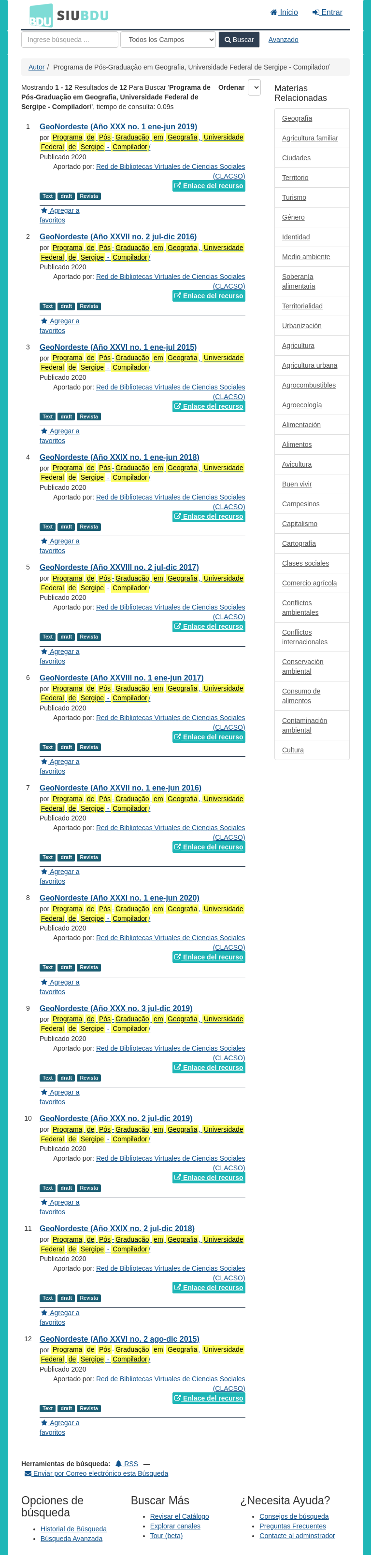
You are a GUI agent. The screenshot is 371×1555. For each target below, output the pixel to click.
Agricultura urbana (309, 365)
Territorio (295, 177)
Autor (36, 67)
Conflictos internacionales (305, 637)
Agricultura (298, 345)
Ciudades (296, 158)
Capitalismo (299, 524)
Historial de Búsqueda (74, 1529)
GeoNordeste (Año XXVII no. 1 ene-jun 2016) (120, 788)
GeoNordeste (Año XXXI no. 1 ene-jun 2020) (120, 898)
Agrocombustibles (309, 385)
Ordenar (231, 87)
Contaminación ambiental (304, 725)
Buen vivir (297, 484)
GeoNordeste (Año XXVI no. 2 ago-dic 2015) (120, 1339)
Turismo (294, 197)
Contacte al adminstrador (297, 1536)
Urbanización (302, 326)
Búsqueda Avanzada (71, 1538)
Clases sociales (305, 563)
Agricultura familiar (310, 138)
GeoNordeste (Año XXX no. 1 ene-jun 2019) (118, 127)
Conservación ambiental (303, 666)
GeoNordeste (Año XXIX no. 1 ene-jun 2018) (120, 457)
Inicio (284, 12)
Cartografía (299, 543)
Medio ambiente (306, 257)
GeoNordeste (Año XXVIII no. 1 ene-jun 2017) (122, 678)
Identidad (296, 237)
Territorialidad (302, 306)
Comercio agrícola (309, 583)
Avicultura (297, 464)
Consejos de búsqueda (293, 1516)
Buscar (239, 39)
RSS (126, 1464)
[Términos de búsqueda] (69, 39)
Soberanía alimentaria (298, 281)
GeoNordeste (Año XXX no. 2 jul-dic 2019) (116, 1118)
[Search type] (168, 39)
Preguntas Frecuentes (292, 1526)
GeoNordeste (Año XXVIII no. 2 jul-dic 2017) (119, 567)
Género (293, 217)
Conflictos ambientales (300, 607)
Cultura (293, 750)
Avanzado (284, 39)
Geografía (297, 118)
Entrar (327, 12)
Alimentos (297, 444)
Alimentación (301, 425)
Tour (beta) (166, 1536)
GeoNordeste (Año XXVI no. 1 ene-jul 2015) (118, 347)
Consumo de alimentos (301, 696)
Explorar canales (175, 1526)
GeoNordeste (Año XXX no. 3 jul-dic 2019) (116, 1008)
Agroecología (302, 405)
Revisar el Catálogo (179, 1516)
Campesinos (301, 504)
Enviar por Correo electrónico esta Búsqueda (96, 1473)
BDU (38, 15)
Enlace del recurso (208, 186)
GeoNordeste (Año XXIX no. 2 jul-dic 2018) (117, 1228)
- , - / (142, 142)
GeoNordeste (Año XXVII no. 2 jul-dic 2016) (118, 237)
